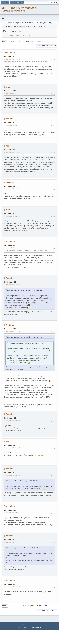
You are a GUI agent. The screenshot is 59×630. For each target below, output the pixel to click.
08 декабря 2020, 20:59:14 (12, 512)
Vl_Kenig (9, 325)
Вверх (4, 606)
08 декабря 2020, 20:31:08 (12, 331)
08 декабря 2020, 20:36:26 (12, 420)
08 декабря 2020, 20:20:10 (12, 284)
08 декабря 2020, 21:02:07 (12, 542)
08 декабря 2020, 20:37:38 (12, 448)
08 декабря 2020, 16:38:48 (12, 59)
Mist (7, 146)
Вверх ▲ (39, 625)
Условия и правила (29, 625)
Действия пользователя (46, 46)
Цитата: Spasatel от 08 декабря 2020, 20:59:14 (24, 548)
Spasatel (8, 53)
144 (27, 41)
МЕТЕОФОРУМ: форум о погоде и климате (19, 9)
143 (24, 41)
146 (36, 41)
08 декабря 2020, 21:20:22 (12, 587)
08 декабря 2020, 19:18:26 (12, 216)
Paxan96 (9, 119)
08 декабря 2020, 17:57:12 (12, 93)
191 (45, 41)
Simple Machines (35, 627)
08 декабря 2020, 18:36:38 (12, 152)
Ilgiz (29, 26)
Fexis (33, 26)
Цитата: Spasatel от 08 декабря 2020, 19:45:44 (24, 290)
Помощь (19, 625)
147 (39, 41)
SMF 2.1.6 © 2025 (23, 627)
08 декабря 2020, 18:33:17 (12, 125)
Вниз (4, 41)
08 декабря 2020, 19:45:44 (12, 248)
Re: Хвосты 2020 (10, 57)
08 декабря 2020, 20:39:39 (12, 475)
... (21, 41)
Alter (7, 87)
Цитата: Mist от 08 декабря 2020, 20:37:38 (23, 481)
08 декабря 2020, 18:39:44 (12, 189)
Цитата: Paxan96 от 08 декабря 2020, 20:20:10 (24, 337)
